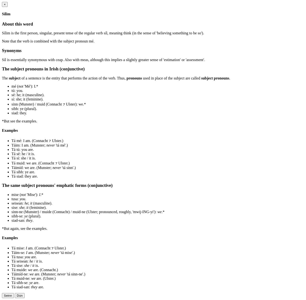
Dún (19, 295)
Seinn (8, 295)
